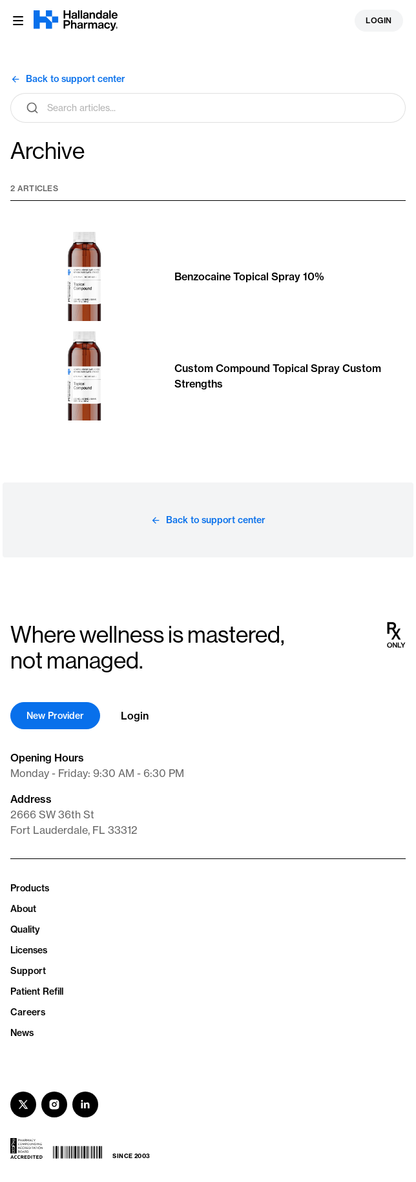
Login (379, 20)
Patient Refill (36, 991)
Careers (27, 1012)
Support (28, 971)
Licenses (28, 950)
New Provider (55, 715)
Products (29, 888)
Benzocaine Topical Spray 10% (249, 276)
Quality (25, 929)
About (23, 909)
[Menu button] (18, 21)
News (22, 1033)
